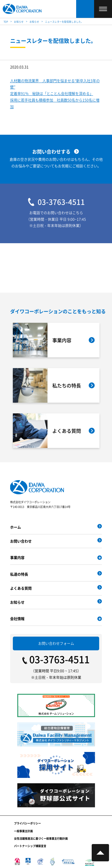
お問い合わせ (21, 541)
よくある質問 (21, 588)
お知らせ (17, 602)
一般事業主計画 (23, 831)
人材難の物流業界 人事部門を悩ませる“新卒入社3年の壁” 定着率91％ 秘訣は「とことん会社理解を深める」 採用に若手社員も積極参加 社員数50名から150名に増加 (55, 93)
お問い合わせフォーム (56, 643)
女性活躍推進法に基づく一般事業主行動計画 (41, 838)
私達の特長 (19, 574)
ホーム (15, 527)
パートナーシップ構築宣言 (30, 846)
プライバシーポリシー (27, 823)
